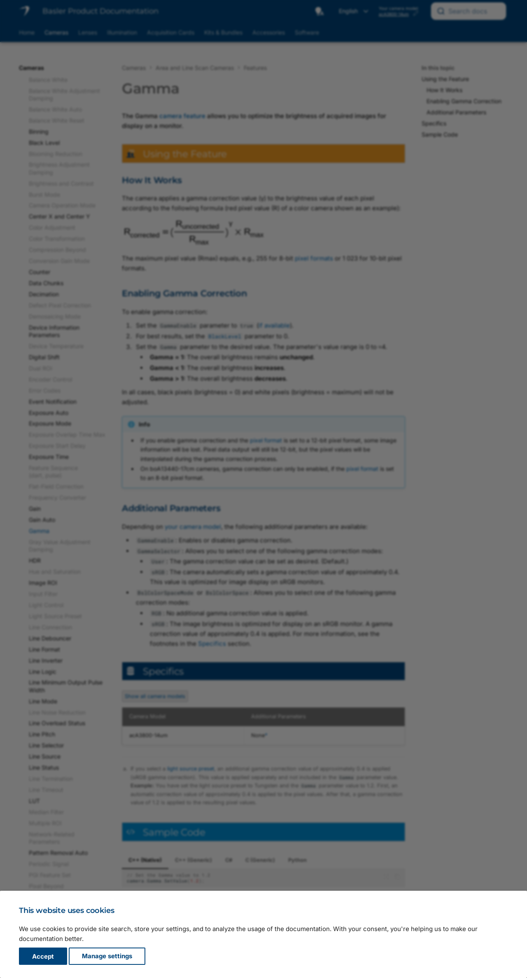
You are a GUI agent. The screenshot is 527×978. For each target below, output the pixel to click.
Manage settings (107, 956)
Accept (43, 956)
